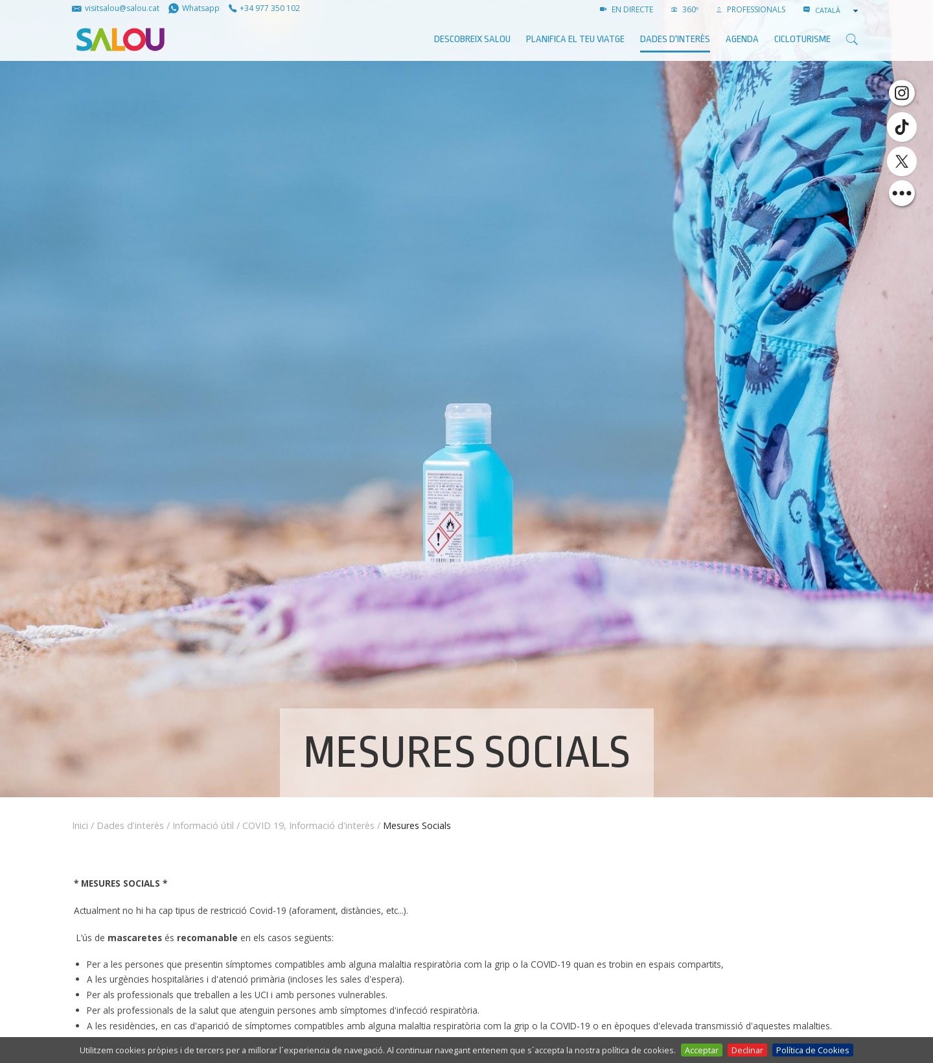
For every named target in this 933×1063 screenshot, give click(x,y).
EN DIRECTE (626, 9)
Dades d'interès (675, 39)
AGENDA (742, 39)
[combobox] (837, 10)
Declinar (747, 1050)
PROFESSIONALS (751, 9)
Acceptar (702, 1050)
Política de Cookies (812, 1050)
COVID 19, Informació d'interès (308, 825)
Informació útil (203, 825)
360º (684, 9)
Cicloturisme (802, 39)
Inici (80, 825)
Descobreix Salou (472, 39)
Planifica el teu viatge (575, 39)
